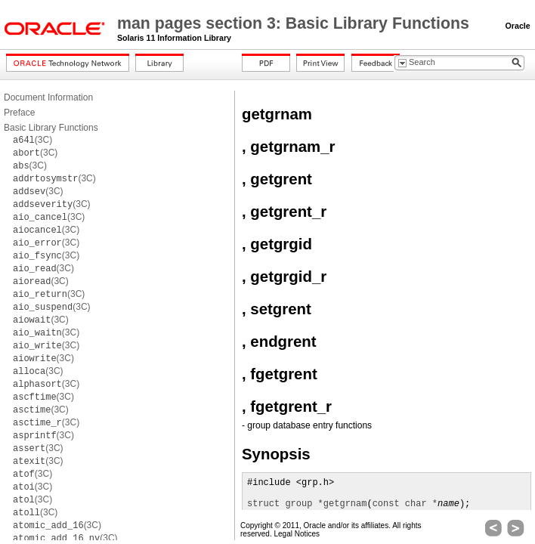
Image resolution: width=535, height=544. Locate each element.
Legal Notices (297, 534)
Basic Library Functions (51, 127)
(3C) (32, 139)
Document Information (48, 97)
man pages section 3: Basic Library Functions (295, 23)
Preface (19, 112)
